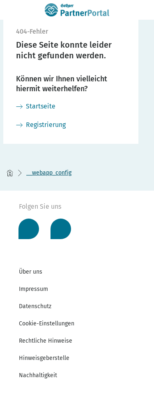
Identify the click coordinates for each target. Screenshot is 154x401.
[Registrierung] (41, 124)
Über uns (30, 271)
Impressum (33, 289)
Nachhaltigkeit (38, 375)
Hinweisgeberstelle (44, 358)
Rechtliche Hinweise (45, 340)
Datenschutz (35, 306)
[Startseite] (35, 106)
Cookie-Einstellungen (46, 323)
